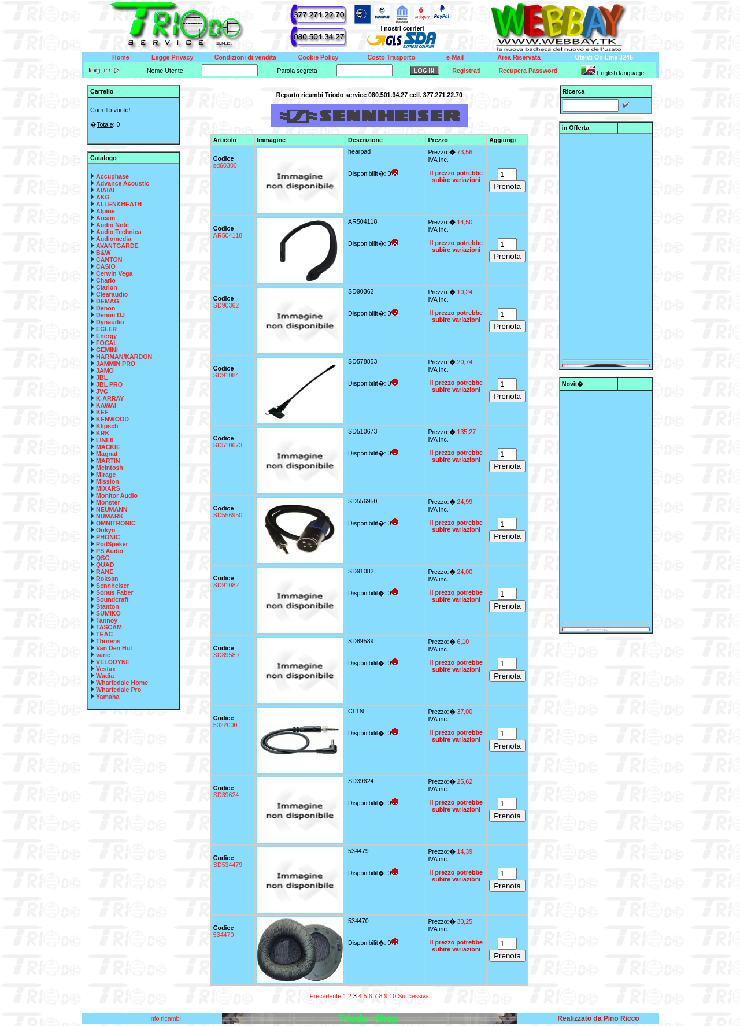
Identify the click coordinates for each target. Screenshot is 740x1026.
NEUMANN (111, 509)
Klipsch (107, 426)
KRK (102, 432)
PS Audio (109, 550)
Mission (107, 481)
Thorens (108, 641)
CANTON (109, 259)
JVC (102, 391)
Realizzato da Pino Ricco (598, 1018)
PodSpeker (112, 543)
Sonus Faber (115, 592)
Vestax (106, 668)
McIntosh (109, 467)
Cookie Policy (318, 57)
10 (392, 995)
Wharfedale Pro (118, 689)
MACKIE (108, 446)
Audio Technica (119, 231)
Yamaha (107, 696)
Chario (106, 280)
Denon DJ (110, 315)
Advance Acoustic (122, 183)
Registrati (466, 70)
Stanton (107, 606)
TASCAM (109, 627)
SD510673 (227, 445)
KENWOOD (112, 419)
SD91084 (226, 375)
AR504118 (227, 235)
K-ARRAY (110, 398)
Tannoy (106, 620)
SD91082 (226, 584)
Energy (106, 335)
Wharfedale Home (122, 682)
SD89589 (226, 654)
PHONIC (108, 537)
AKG (103, 197)
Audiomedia (113, 238)
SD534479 (227, 864)
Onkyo (105, 530)
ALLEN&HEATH (119, 204)
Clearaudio (112, 294)
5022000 (225, 724)
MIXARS (108, 488)
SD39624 (226, 794)
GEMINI (107, 349)
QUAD (105, 564)
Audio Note (112, 224)
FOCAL (106, 342)
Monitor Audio (117, 495)
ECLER (106, 328)
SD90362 (226, 305)
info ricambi (166, 1018)
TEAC (104, 634)
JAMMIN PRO (115, 363)
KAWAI (106, 405)
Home (121, 57)
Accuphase (112, 176)
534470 (223, 934)
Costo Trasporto (391, 57)
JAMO (105, 370)
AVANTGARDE (117, 245)
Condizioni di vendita (245, 57)
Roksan (107, 578)
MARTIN (108, 460)
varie (103, 654)
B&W (103, 252)
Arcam (105, 217)
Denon (105, 308)
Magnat (106, 453)
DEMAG (107, 301)
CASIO (106, 266)
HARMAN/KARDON (124, 356)
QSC (102, 557)
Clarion (106, 287)
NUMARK (109, 516)
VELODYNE (113, 661)
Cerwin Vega (114, 273)
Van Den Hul (114, 648)
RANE (104, 571)
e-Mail (455, 57)
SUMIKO (108, 613)
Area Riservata (519, 57)
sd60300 (225, 165)
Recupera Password (527, 70)
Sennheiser (112, 585)
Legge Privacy (172, 57)
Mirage (106, 474)
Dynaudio (110, 321)
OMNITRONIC (116, 523)
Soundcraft (112, 599)
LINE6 (104, 439)
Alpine (105, 211)
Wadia (105, 675)
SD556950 (227, 515)
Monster (108, 502)
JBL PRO (109, 384)
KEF (102, 412)
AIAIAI (105, 190)
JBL (102, 377)
